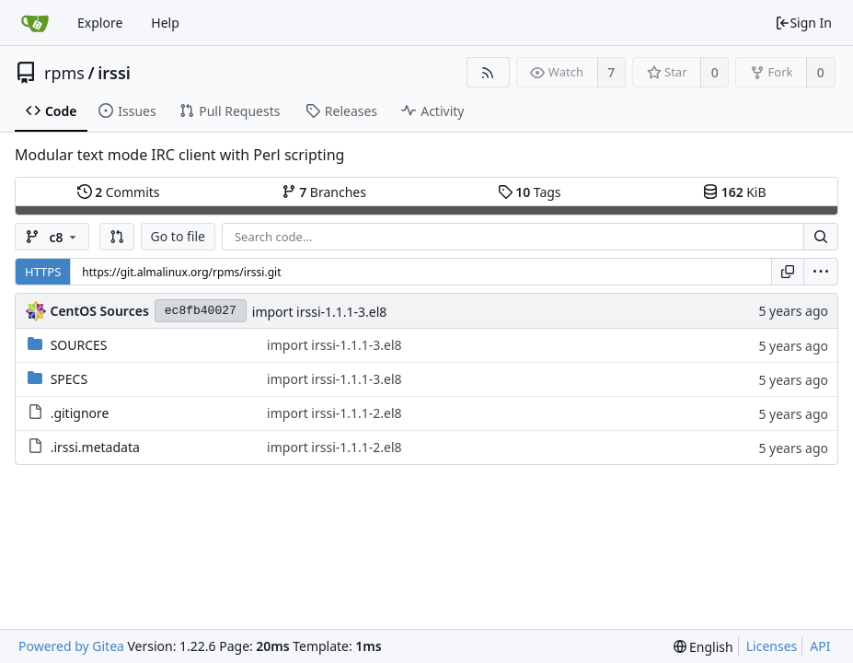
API (820, 646)
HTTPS (43, 271)
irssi (114, 73)
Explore (99, 22)
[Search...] (820, 236)
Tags (529, 192)
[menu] (820, 271)
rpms (64, 73)
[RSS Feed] (488, 72)
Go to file (178, 236)
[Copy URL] (787, 271)
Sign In (803, 22)
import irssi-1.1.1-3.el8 (319, 311)
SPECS (69, 379)
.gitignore (80, 413)
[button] (116, 236)
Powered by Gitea (71, 646)
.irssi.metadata (95, 447)
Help (165, 22)
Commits (118, 192)
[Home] (35, 23)
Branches (324, 192)
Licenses (772, 646)
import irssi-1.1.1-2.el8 (334, 413)
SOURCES (79, 345)
